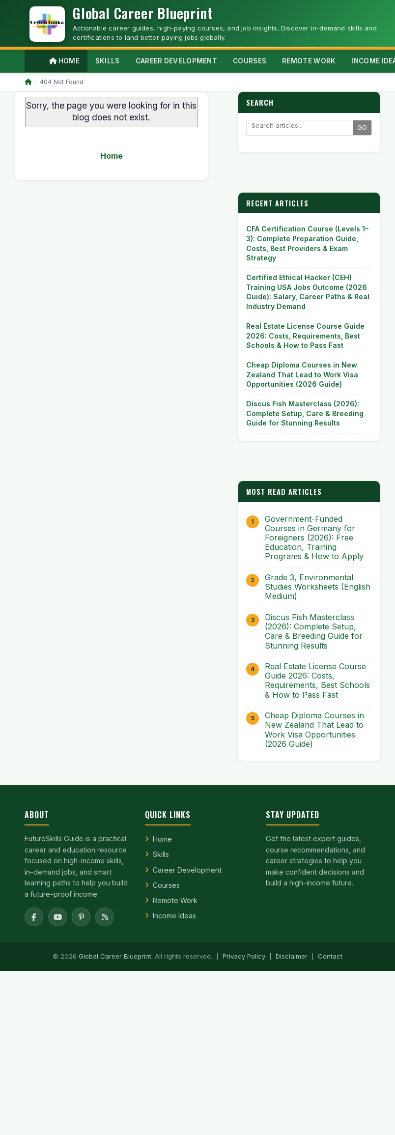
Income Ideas (174, 915)
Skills (161, 854)
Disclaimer (292, 956)
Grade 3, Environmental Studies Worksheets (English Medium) (317, 587)
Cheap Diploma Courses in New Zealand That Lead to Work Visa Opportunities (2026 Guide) (302, 374)
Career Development (187, 870)
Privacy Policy (244, 956)
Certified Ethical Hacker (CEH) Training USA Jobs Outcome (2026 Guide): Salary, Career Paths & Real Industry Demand (307, 292)
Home (64, 61)
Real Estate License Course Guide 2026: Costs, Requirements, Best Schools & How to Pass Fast (305, 335)
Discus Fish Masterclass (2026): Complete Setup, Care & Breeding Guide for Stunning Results (305, 413)
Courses (166, 885)
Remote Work (175, 900)
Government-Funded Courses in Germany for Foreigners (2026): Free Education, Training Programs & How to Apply (314, 538)
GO (362, 127)
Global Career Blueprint (115, 956)
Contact (330, 956)
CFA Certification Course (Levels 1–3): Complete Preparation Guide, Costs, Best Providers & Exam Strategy (307, 243)
